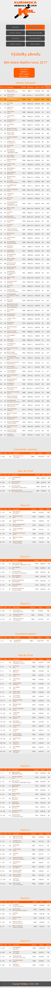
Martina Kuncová (12, 387)
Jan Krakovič (11, 220)
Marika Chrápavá (12, 414)
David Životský (11, 241)
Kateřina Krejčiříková (13, 406)
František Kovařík (12, 427)
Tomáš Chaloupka (12, 189)
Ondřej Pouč (11, 250)
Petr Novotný (11, 233)
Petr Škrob (10, 198)
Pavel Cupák (11, 132)
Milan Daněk (11, 352)
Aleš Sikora (11, 246)
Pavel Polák (10, 216)
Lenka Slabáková (12, 370)
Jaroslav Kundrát (12, 281)
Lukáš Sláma (11, 116)
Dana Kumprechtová (13, 423)
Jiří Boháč (10, 285)
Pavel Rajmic (11, 322)
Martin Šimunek (12, 128)
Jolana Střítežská (12, 410)
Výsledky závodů (35, 27)
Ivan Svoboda (11, 310)
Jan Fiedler (10, 181)
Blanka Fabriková (12, 379)
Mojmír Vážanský (12, 397)
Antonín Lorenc (12, 263)
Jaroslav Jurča (11, 141)
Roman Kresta (11, 314)
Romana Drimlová (12, 348)
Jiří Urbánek (11, 155)
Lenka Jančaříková (13, 202)
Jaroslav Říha (11, 94)
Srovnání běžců (35, 38)
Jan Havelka (11, 124)
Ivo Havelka (11, 145)
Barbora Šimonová (13, 304)
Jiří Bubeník (11, 383)
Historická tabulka (35, 33)
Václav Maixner (12, 402)
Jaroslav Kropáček (13, 137)
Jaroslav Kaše (11, 271)
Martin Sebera (11, 258)
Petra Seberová (12, 168)
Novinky (15, 27)
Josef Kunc (10, 339)
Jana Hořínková (12, 356)
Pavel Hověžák (11, 290)
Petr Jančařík (11, 149)
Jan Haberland (11, 343)
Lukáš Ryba (10, 193)
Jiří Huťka (10, 103)
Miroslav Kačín (11, 176)
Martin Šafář (11, 208)
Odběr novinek (15, 44)
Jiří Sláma (10, 212)
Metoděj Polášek (12, 159)
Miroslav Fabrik (12, 254)
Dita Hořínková (12, 294)
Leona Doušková (12, 431)
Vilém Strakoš (11, 237)
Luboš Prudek (11, 164)
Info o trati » (24, 76)
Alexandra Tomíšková (10, 392)
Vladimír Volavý (12, 331)
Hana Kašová (11, 366)
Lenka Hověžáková (13, 375)
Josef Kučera (11, 111)
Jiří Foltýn (10, 224)
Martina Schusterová (13, 362)
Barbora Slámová (12, 327)
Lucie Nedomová (12, 185)
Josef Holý (10, 436)
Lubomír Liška (11, 318)
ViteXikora (24, 985)
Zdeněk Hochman (13, 99)
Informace (15, 38)
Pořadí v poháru (15, 33)
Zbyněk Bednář (12, 172)
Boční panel (35, 44)
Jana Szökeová (12, 335)
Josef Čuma (10, 107)
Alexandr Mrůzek (12, 229)
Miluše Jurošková (12, 419)
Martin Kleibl (11, 90)
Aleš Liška (10, 300)
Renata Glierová (12, 267)
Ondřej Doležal (12, 120)
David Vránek (11, 277)
